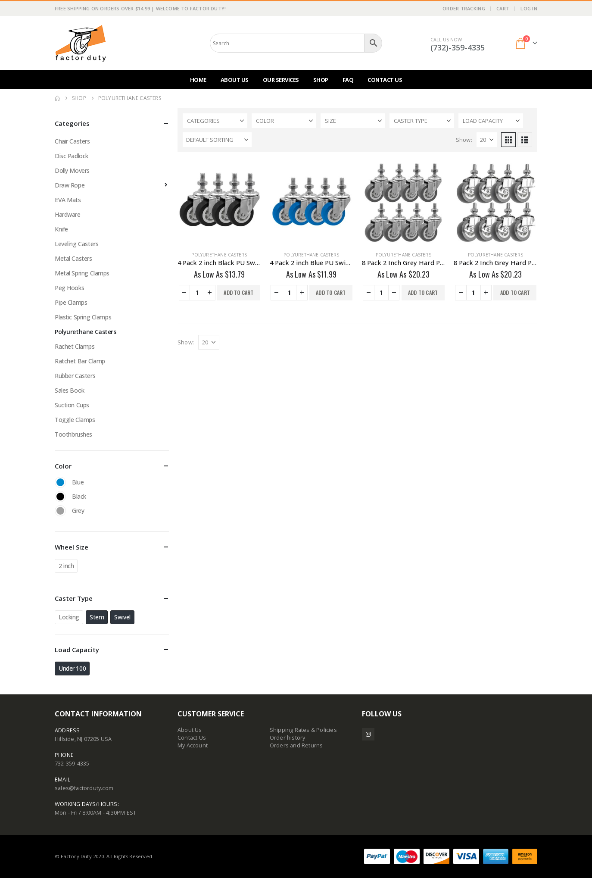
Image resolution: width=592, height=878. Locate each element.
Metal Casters (73, 258)
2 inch (66, 566)
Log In (528, 8)
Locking (69, 617)
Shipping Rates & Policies (303, 730)
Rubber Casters (75, 376)
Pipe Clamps (71, 302)
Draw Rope (69, 185)
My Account (193, 745)
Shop (320, 80)
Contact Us (385, 80)
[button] (508, 139)
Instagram (368, 734)
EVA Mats (68, 200)
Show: (464, 140)
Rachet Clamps (75, 346)
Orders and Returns (296, 745)
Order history (287, 737)
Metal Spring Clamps (82, 273)
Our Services (281, 80)
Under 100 (72, 668)
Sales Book (69, 390)
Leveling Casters (76, 244)
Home (198, 80)
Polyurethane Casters (219, 255)
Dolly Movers (72, 170)
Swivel (122, 617)
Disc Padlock (71, 156)
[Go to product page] (219, 202)
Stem (97, 617)
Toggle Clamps (75, 420)
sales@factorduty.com (84, 788)
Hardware (68, 214)
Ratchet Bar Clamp (80, 361)
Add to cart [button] (238, 292)
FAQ (348, 80)
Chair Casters (72, 141)
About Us (235, 80)
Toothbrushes (73, 434)
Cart (502, 8)
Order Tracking (463, 8)
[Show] (487, 139)
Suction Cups (72, 405)
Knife (61, 229)
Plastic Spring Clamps (83, 317)
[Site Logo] (80, 43)
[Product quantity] (197, 292)
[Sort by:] (217, 139)
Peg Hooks (69, 288)
